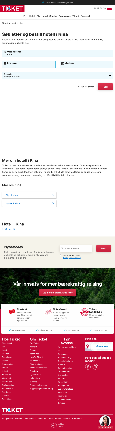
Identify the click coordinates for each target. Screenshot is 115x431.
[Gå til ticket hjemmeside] (12, 8)
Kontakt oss (35, 347)
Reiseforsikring (64, 358)
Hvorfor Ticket (36, 357)
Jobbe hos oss (36, 354)
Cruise (5, 361)
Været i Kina (13, 204)
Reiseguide (63, 354)
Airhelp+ (61, 365)
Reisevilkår (63, 382)
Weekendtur (7, 378)
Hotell (45, 16)
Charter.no (77, 419)
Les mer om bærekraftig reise (57, 293)
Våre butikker (102, 347)
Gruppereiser (8, 365)
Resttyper (6, 392)
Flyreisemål (35, 361)
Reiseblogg (7, 399)
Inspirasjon (62, 396)
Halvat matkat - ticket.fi (59, 419)
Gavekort (85, 16)
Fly (38, 16)
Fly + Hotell (29, 16)
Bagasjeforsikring (65, 361)
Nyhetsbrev (35, 378)
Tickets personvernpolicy (72, 258)
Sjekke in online (65, 368)
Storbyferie (7, 375)
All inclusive (7, 389)
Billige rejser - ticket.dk (35, 419)
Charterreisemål (37, 365)
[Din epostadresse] (76, 248)
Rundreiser (7, 382)
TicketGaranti (64, 372)
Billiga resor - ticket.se (12, 419)
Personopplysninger (38, 385)
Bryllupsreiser (8, 385)
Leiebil (5, 372)
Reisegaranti (63, 386)
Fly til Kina (12, 195)
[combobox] (59, 54)
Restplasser (65, 16)
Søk (105, 87)
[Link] (88, 367)
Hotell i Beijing (8, 229)
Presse (33, 351)
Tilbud (75, 16)
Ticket (5, 24)
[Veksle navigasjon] (109, 8)
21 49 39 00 (100, 8)
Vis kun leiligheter (84, 87)
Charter (53, 16)
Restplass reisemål (38, 368)
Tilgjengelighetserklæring (41, 389)
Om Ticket (34, 344)
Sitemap (33, 382)
